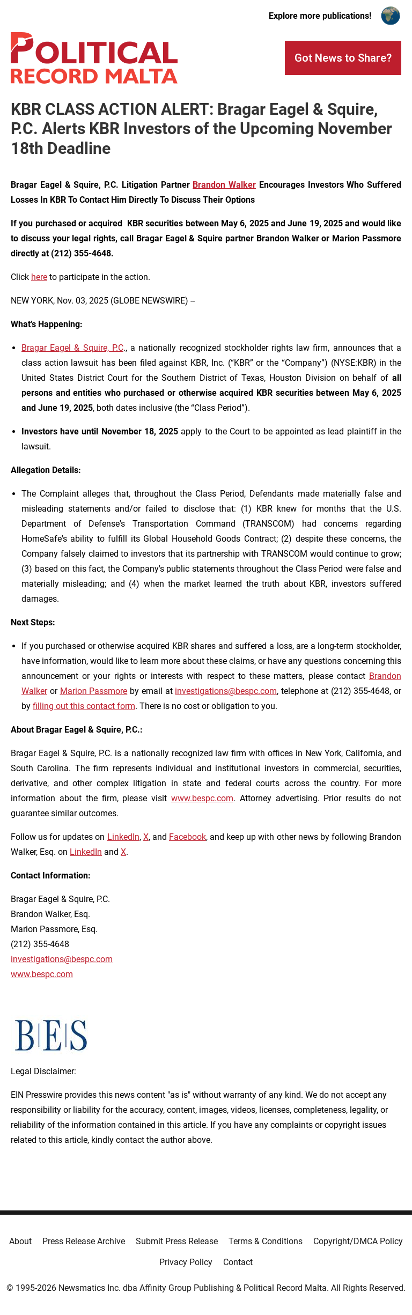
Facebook (187, 837)
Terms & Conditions (266, 1241)
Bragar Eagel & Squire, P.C (72, 348)
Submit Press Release (177, 1241)
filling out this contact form (84, 706)
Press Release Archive (83, 1241)
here (39, 277)
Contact (238, 1262)
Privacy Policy (185, 1262)
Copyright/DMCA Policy (358, 1241)
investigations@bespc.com (226, 691)
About (20, 1241)
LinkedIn (123, 837)
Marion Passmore (94, 691)
